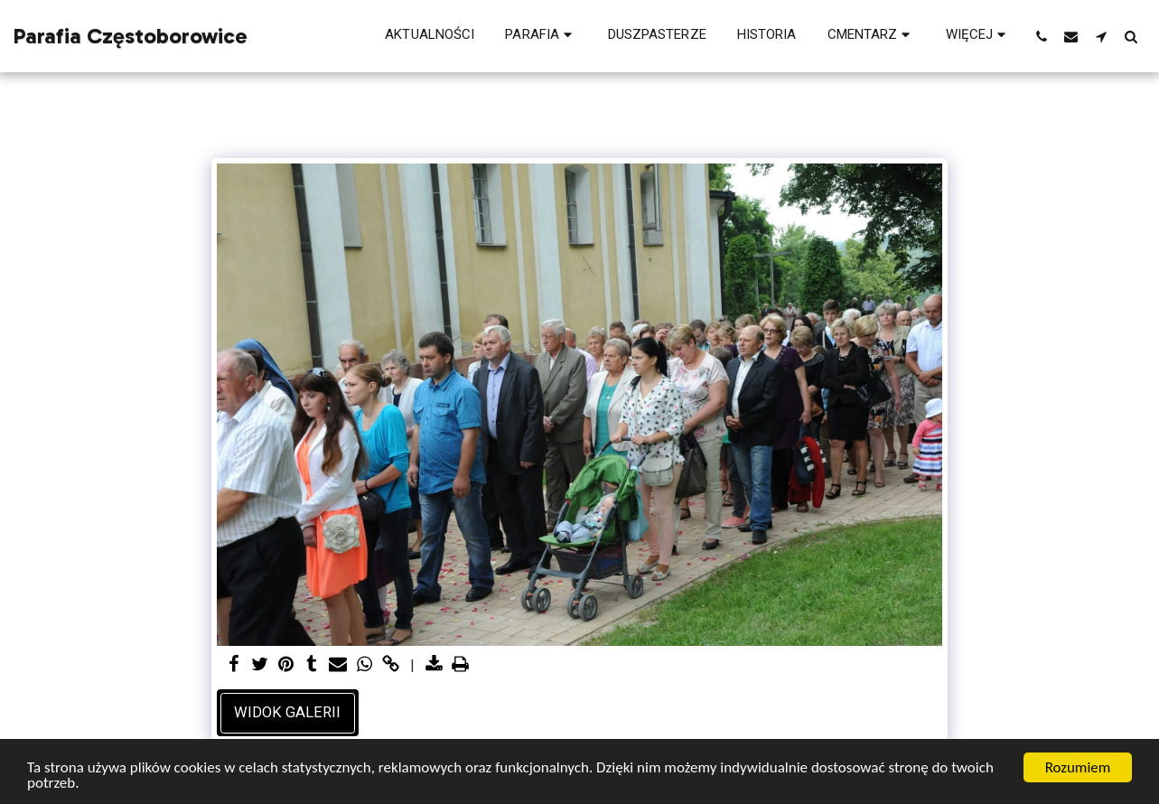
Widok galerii (287, 712)
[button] (541, 36)
